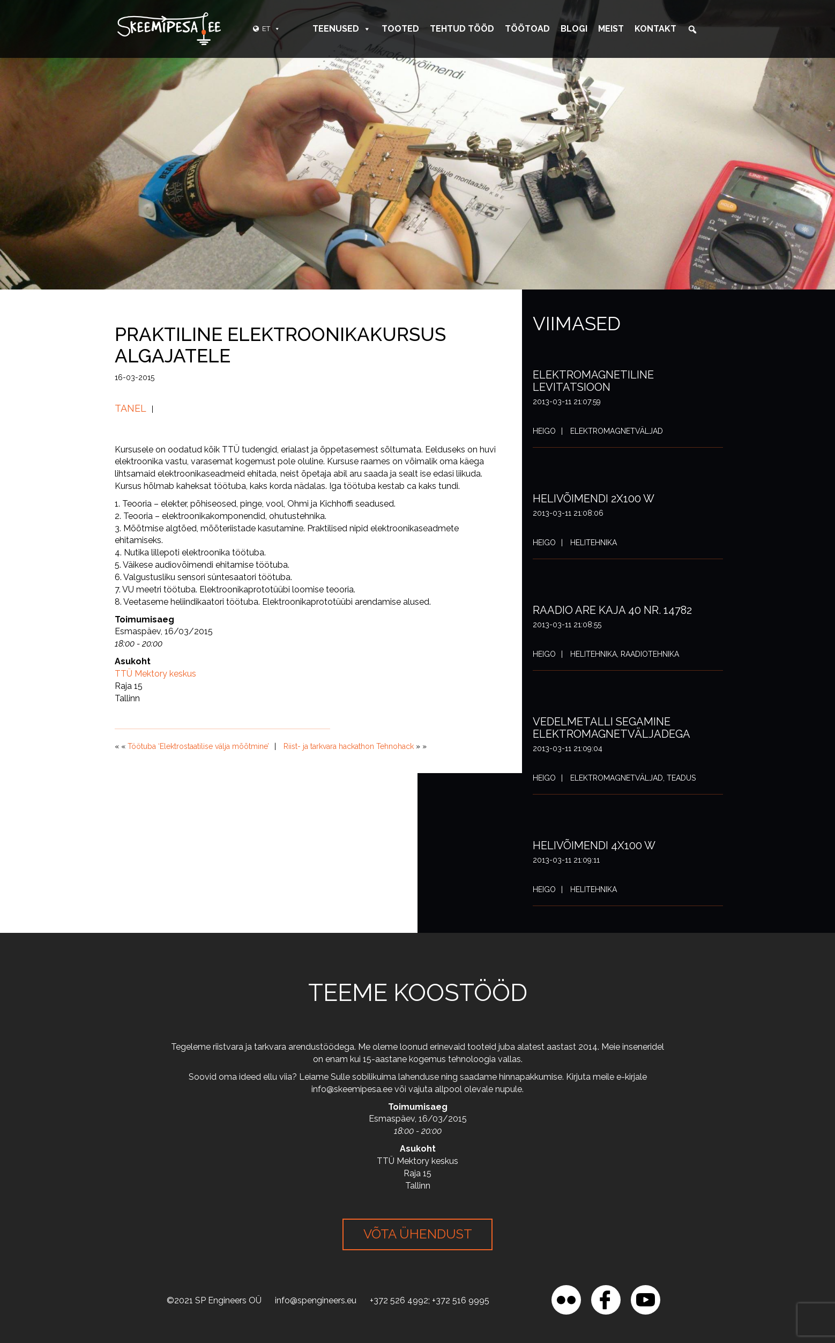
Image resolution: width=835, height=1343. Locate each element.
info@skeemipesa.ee (351, 1089)
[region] (139, 1265)
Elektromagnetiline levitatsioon (593, 381)
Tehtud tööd (462, 29)
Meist (611, 29)
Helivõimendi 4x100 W (594, 845)
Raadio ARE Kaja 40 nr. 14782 (612, 610)
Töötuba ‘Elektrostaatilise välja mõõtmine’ (198, 746)
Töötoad (527, 29)
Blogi (574, 29)
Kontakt (655, 29)
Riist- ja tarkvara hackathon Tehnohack (349, 746)
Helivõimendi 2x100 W (593, 498)
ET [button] (271, 29)
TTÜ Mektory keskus (155, 674)
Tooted (400, 29)
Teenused (341, 29)
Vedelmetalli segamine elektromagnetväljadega (611, 727)
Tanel (130, 408)
